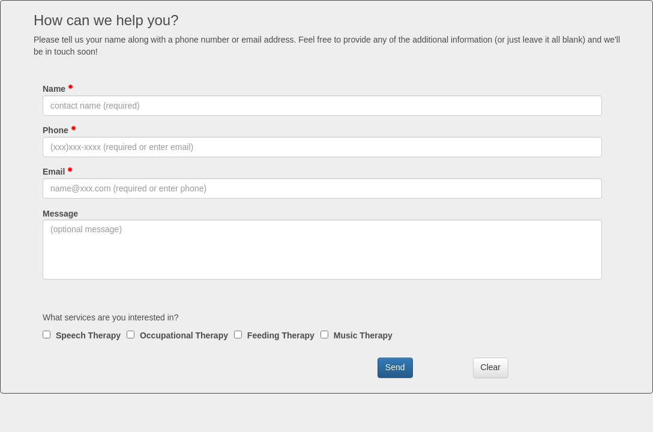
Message (60, 213)
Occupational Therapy (177, 335)
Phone (59, 130)
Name (58, 89)
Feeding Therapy (274, 335)
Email (58, 171)
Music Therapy (356, 335)
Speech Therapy (82, 335)
